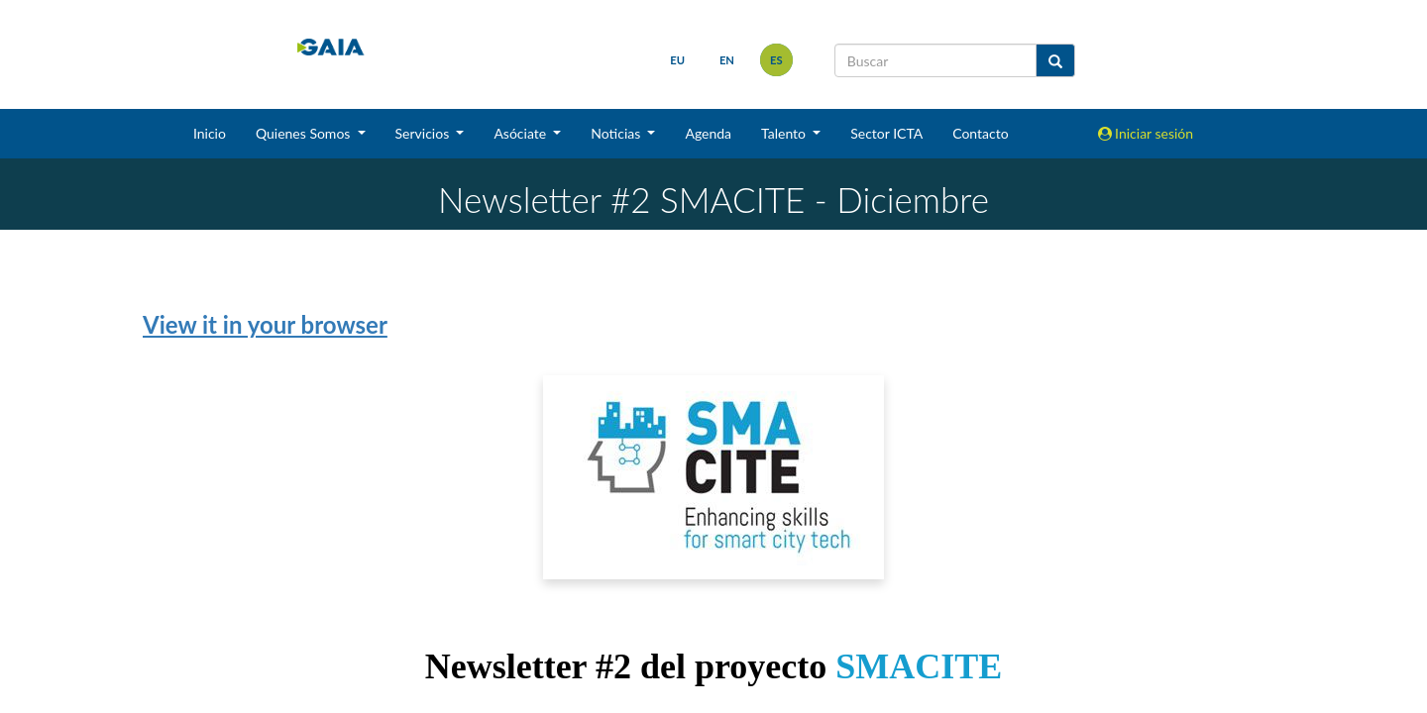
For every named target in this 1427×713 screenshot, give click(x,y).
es (776, 59)
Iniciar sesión (1146, 133)
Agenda (708, 133)
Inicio (209, 133)
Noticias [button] (617, 133)
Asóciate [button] (521, 133)
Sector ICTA (886, 133)
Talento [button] (785, 133)
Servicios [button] (424, 133)
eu (677, 59)
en (726, 59)
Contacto (980, 133)
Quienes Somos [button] (305, 133)
